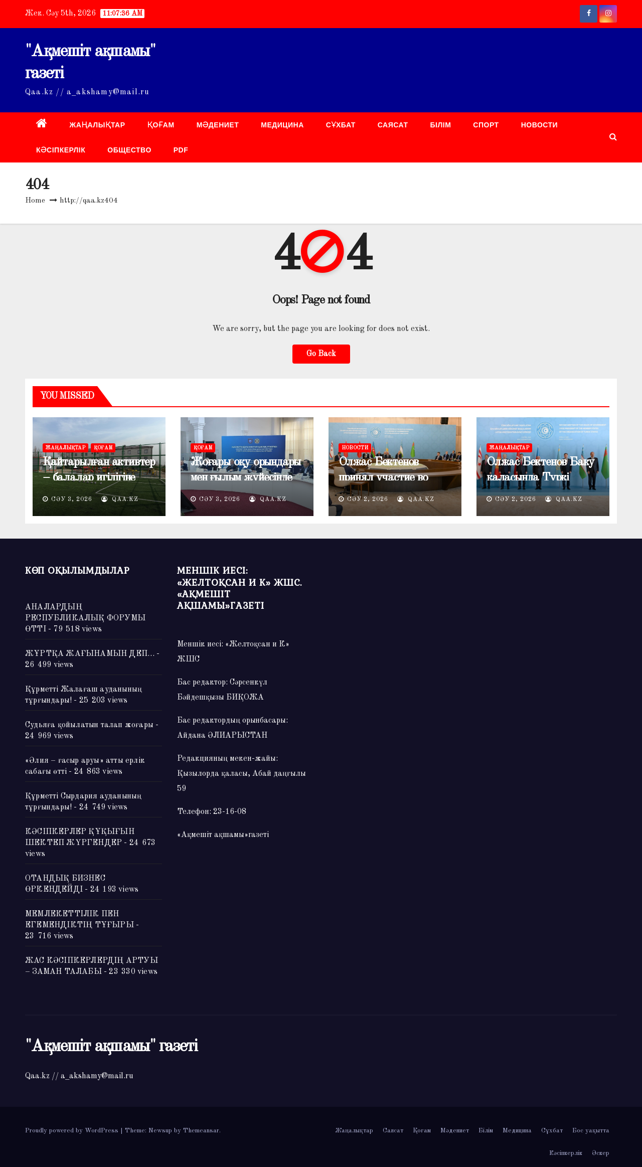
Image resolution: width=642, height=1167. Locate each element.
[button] (613, 137)
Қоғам (161, 125)
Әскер (600, 1153)
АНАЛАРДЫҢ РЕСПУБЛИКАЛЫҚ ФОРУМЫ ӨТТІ (85, 618)
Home (35, 201)
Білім (440, 125)
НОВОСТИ (539, 125)
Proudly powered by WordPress (72, 1130)
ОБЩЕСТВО (129, 150)
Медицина (282, 125)
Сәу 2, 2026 (367, 499)
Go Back (321, 354)
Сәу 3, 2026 (71, 499)
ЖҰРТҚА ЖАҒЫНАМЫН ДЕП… (89, 654)
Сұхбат (341, 125)
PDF (181, 150)
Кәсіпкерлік (60, 150)
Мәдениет (218, 125)
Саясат (393, 125)
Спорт (486, 125)
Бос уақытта (590, 1130)
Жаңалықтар (97, 125)
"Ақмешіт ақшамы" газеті (111, 1046)
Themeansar (201, 1130)
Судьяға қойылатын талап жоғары (89, 725)
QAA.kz (119, 499)
